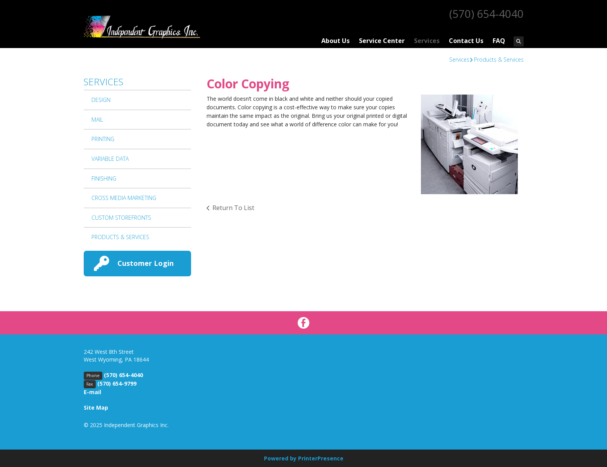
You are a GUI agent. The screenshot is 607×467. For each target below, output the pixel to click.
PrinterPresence (320, 458)
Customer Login (145, 262)
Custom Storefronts (121, 217)
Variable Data (110, 158)
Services (427, 40)
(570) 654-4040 (486, 13)
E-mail (92, 391)
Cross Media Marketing (123, 197)
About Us (335, 40)
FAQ (499, 40)
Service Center (382, 40)
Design (100, 99)
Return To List (233, 207)
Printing (102, 138)
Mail (97, 119)
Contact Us (466, 40)
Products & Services (499, 59)
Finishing (103, 178)
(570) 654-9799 (116, 383)
